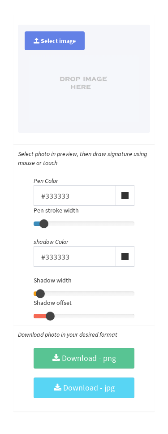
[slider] (43, 223)
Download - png (84, 358)
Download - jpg (84, 387)
